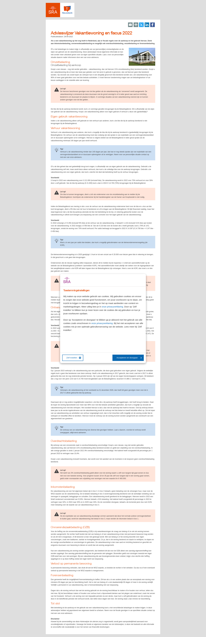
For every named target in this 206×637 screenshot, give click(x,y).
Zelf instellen (73, 358)
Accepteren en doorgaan (129, 358)
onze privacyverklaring (112, 306)
